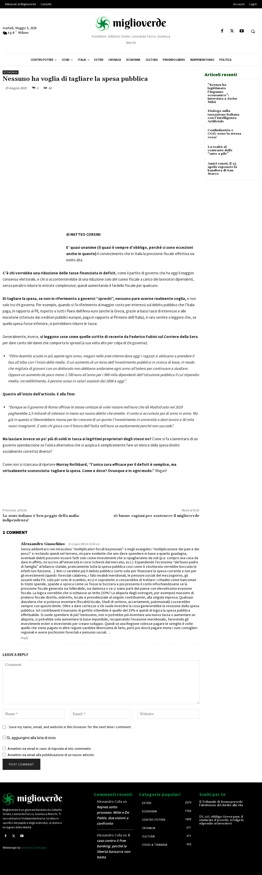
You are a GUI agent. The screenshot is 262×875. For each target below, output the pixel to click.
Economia (10, 72)
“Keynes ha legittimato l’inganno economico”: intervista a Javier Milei (222, 93)
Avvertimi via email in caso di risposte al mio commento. (50, 749)
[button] (252, 31)
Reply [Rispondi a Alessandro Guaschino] (24, 638)
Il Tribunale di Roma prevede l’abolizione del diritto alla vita (221, 803)
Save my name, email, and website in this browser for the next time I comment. (70, 727)
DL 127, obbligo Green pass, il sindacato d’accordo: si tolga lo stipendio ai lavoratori (221, 820)
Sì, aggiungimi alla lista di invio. (30, 738)
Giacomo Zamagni (33, 847)
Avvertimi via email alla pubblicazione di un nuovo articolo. (51, 755)
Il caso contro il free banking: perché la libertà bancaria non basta (113, 846)
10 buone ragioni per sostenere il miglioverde (156, 516)
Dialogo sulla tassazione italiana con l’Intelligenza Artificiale (223, 116)
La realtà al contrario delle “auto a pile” (220, 150)
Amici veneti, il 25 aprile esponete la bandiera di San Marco (222, 169)
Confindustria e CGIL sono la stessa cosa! (224, 133)
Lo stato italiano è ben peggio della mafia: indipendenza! (41, 518)
